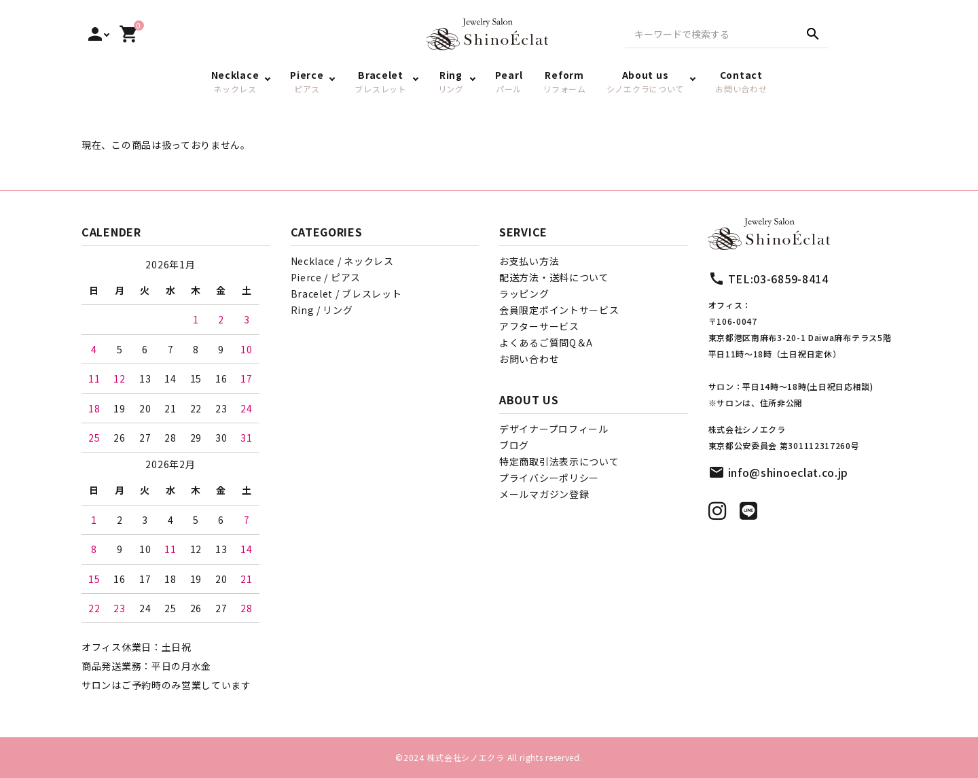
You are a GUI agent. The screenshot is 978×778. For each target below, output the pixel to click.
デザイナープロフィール (554, 429)
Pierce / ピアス (326, 277)
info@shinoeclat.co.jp (788, 472)
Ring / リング (322, 310)
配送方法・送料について (554, 277)
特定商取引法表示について (559, 461)
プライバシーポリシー (549, 477)
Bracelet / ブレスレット (346, 293)
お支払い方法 (529, 261)
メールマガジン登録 (544, 494)
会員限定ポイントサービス (559, 310)
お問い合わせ (529, 359)
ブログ (514, 445)
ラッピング (524, 293)
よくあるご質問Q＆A (546, 342)
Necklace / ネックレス (342, 261)
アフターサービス (539, 326)
